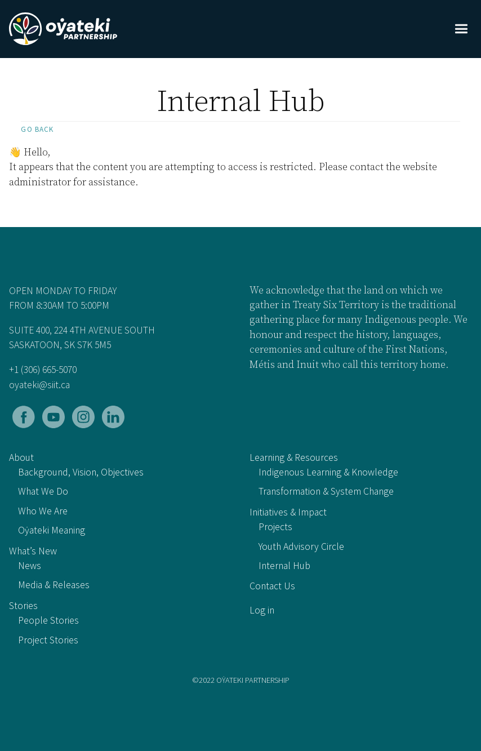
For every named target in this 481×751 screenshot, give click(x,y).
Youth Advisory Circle (301, 546)
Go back (37, 129)
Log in (262, 610)
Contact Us (272, 586)
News (29, 565)
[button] (461, 29)
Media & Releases (54, 585)
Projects (275, 527)
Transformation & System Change (326, 491)
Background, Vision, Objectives (81, 472)
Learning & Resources (294, 457)
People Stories (48, 620)
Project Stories (48, 640)
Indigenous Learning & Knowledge (328, 472)
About (21, 457)
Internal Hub (284, 565)
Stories (23, 605)
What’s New (33, 551)
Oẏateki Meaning (51, 530)
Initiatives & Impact (288, 512)
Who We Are (43, 511)
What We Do (43, 491)
